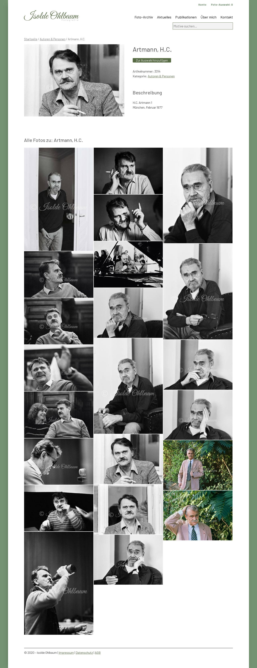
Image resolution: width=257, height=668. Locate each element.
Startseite (30, 39)
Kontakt (226, 17)
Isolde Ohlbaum (51, 16)
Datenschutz (84, 652)
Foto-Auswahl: (222, 4)
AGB (98, 652)
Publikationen (186, 17)
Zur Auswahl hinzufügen (152, 60)
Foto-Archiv (144, 17)
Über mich (208, 17)
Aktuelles (164, 17)
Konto (202, 4)
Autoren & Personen (52, 39)
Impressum (66, 652)
